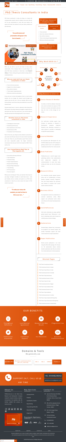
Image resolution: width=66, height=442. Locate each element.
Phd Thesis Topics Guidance (45, 292)
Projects (44, 4)
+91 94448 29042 (29, 1)
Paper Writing (31, 4)
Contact (15, 1)
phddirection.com (18, 433)
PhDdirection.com (37, 434)
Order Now (64, 222)
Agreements (28, 430)
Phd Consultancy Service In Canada (46, 272)
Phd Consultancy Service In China (46, 278)
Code (26, 4)
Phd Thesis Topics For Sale (44, 281)
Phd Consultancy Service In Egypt (46, 284)
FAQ (12, 1)
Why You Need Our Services (42, 27)
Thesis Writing (38, 4)
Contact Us (58, 4)
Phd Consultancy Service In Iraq (46, 289)
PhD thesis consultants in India (14, 70)
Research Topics (8, 1)
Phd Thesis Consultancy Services (46, 264)
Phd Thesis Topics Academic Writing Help (48, 297)
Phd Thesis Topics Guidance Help (46, 286)
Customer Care (39, 430)
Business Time (18, 430)
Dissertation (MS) (51, 4)
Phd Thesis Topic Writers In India (46, 270)
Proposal (22, 4)
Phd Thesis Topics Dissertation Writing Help (48, 300)
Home (17, 4)
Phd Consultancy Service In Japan (46, 267)
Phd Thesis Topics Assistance (45, 275)
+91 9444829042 (53, 376)
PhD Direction (30, 439)
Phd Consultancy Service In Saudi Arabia (47, 303)
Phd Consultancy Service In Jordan (46, 295)
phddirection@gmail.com (41, 1)
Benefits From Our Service (54, 27)
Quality (49, 430)
